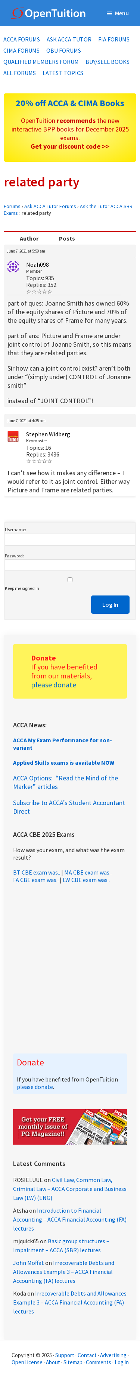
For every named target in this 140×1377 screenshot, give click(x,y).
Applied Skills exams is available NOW (63, 762)
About (53, 1362)
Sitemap (73, 1362)
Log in (122, 1362)
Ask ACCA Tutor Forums (50, 206)
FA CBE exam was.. (36, 880)
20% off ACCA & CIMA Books (70, 103)
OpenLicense (28, 1362)
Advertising (113, 1355)
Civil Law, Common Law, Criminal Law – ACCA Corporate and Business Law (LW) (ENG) (70, 1188)
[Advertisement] (70, 968)
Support (64, 1355)
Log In (110, 604)
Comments (99, 1362)
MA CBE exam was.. (88, 872)
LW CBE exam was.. (86, 880)
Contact (87, 1355)
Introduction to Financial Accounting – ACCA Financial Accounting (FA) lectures (70, 1219)
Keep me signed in (22, 588)
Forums (12, 206)
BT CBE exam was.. (36, 872)
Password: (14, 555)
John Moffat (28, 1262)
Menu (122, 13)
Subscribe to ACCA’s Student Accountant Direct (69, 807)
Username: (15, 529)
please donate (53, 684)
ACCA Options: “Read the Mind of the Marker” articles (65, 782)
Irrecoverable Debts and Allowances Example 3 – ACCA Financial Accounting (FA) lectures (63, 1271)
